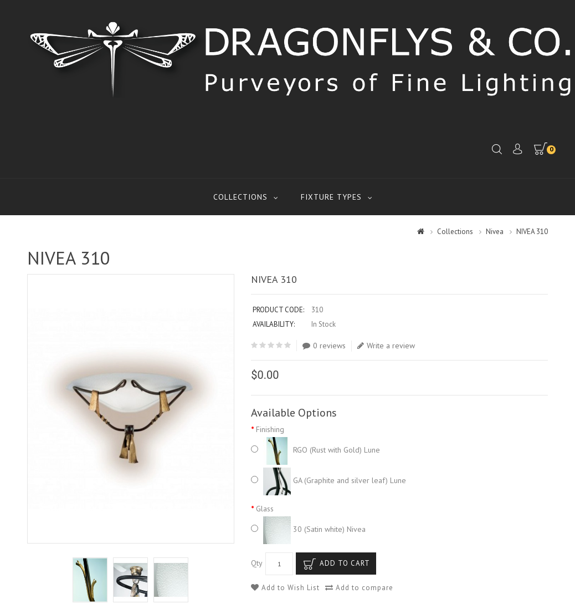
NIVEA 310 (532, 231)
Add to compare (359, 587)
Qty (257, 563)
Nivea (495, 231)
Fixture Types (331, 197)
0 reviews (324, 346)
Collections (240, 197)
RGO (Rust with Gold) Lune (315, 450)
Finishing (270, 429)
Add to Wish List (285, 587)
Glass (265, 509)
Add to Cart (345, 563)
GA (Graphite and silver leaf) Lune (328, 480)
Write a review (386, 346)
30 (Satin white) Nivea (308, 529)
